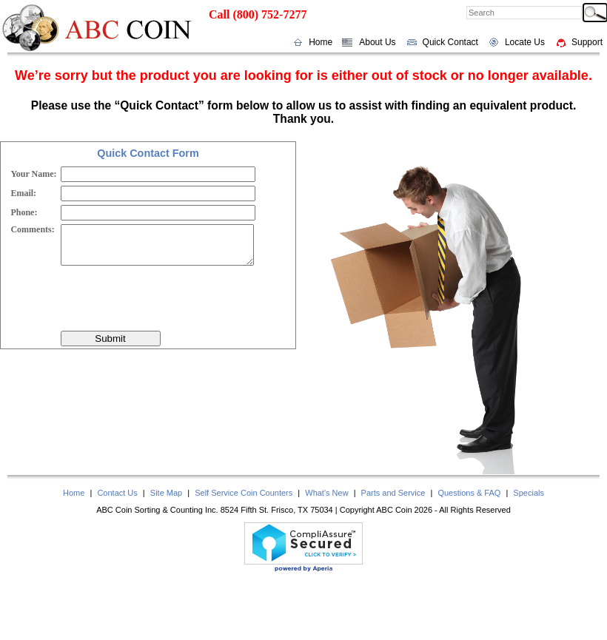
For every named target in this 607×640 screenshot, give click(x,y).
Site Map (166, 492)
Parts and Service (393, 492)
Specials (528, 492)
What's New (326, 492)
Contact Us (117, 492)
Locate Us (525, 42)
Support (587, 42)
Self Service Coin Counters (243, 492)
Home (320, 42)
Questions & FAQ (468, 492)
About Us (377, 42)
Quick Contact (450, 42)
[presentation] (173, 298)
